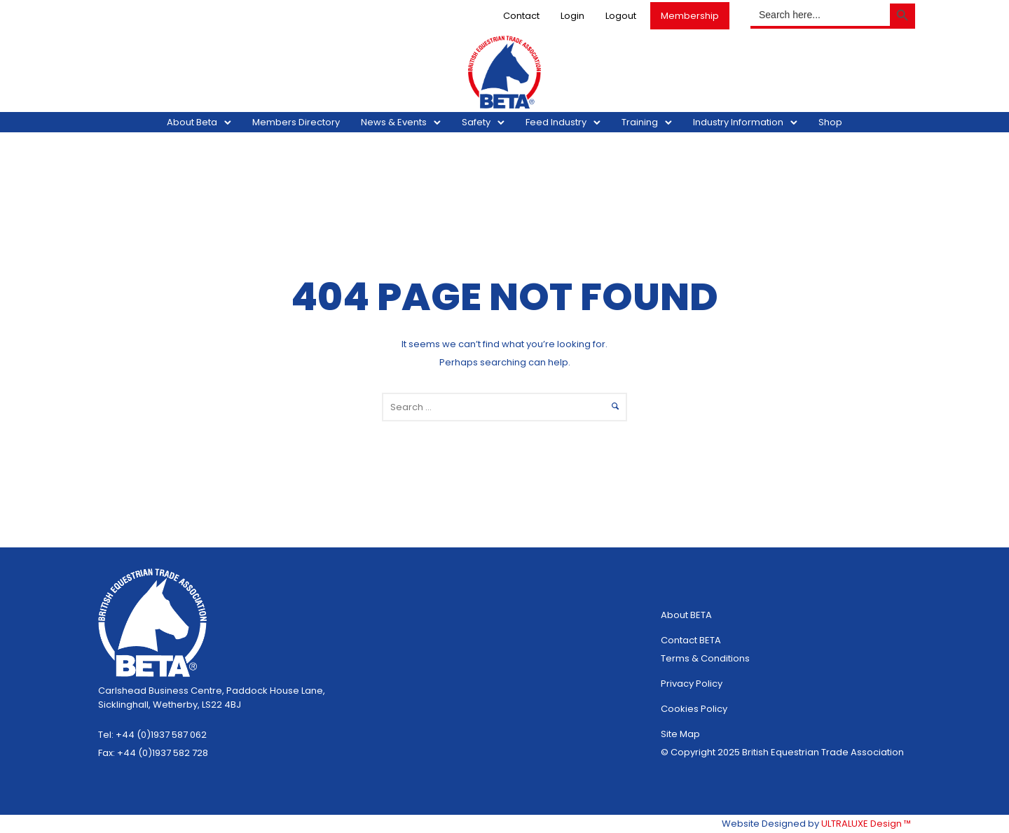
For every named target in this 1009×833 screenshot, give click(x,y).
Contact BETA (691, 640)
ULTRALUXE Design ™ (866, 823)
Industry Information (738, 122)
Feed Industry (556, 122)
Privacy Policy (691, 683)
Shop (830, 122)
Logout (616, 15)
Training (640, 122)
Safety (476, 122)
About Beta (192, 122)
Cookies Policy (694, 708)
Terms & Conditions (705, 658)
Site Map (680, 734)
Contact (517, 15)
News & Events (394, 122)
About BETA (686, 615)
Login (568, 15)
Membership (686, 15)
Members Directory (296, 122)
